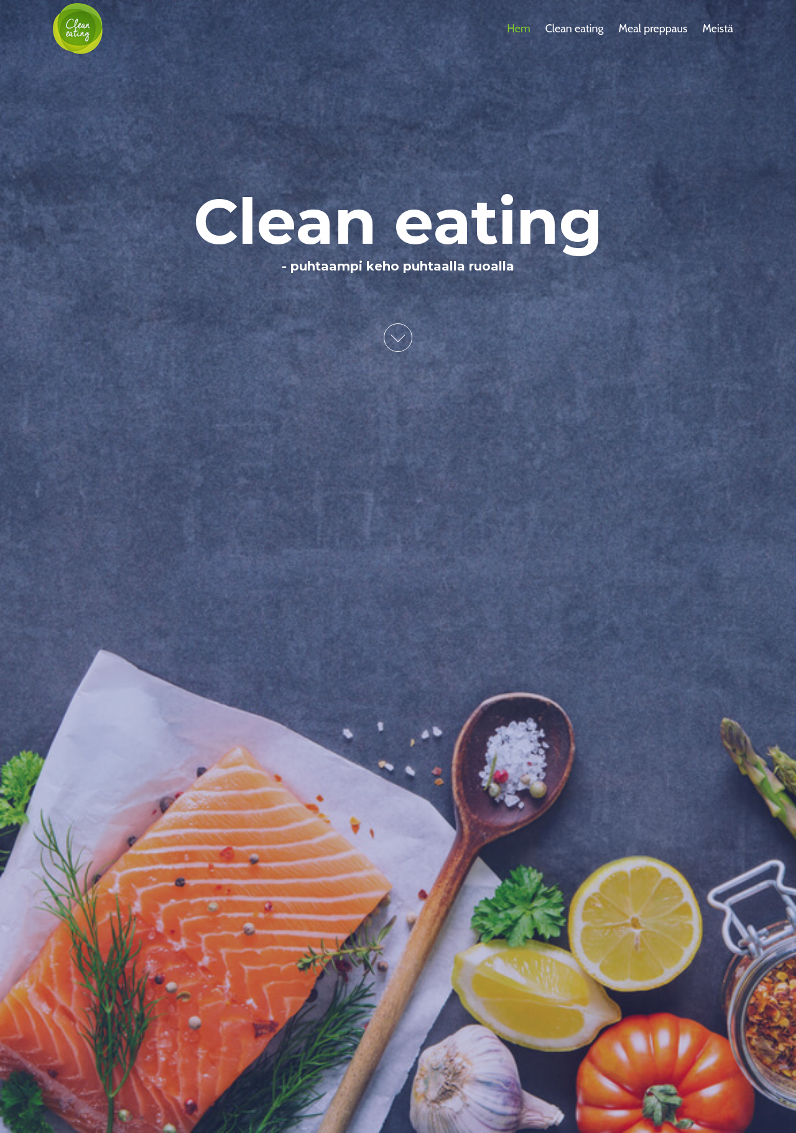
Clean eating (574, 28)
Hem (518, 28)
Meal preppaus (653, 28)
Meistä (717, 28)
